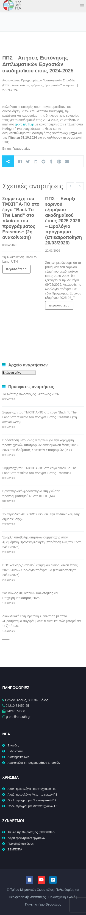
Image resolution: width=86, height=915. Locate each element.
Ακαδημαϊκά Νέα (18, 757)
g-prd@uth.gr (24, 124)
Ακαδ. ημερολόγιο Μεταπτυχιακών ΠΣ (32, 794)
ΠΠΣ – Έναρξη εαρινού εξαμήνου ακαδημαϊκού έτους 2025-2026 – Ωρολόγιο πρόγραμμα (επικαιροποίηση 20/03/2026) (63, 220)
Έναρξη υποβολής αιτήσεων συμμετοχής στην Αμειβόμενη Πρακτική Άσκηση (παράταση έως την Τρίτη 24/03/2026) (41, 542)
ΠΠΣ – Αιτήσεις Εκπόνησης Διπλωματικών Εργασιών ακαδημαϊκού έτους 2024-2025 (38, 64)
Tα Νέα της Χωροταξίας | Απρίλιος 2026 (30, 394)
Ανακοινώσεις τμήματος (27, 85)
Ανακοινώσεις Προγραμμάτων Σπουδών (34, 762)
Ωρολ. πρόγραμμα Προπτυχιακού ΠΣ (32, 800)
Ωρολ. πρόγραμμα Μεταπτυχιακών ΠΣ (33, 806)
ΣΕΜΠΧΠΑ (15, 849)
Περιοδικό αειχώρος (21, 843)
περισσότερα (16, 269)
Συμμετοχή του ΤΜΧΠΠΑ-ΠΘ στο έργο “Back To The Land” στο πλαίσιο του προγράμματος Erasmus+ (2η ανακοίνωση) (39, 417)
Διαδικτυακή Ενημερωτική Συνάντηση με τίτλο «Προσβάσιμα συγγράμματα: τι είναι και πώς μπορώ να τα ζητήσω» (41, 621)
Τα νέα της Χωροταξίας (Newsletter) (31, 832)
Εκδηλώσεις (15, 751)
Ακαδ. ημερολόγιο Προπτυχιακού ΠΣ (32, 788)
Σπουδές (13, 745)
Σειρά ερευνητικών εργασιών (26, 838)
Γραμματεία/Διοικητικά (59, 85)
